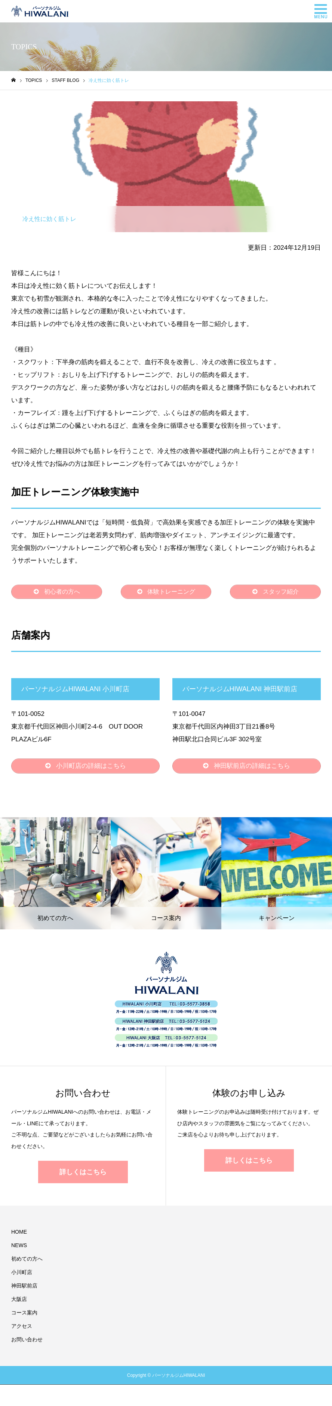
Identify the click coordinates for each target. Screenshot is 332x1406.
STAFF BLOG (37, 107)
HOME (19, 1234)
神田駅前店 (24, 1288)
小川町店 (21, 1275)
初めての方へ (27, 1261)
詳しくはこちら (83, 1174)
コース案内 (24, 1315)
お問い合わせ (27, 1342)
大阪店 (19, 1302)
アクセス (21, 1329)
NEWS (19, 1248)
